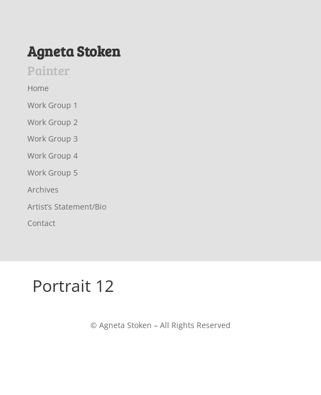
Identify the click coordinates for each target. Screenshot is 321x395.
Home (38, 88)
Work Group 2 (52, 122)
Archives (43, 189)
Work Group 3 (52, 138)
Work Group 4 (52, 155)
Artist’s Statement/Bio (66, 206)
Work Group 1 (52, 105)
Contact (41, 223)
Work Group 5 (52, 172)
